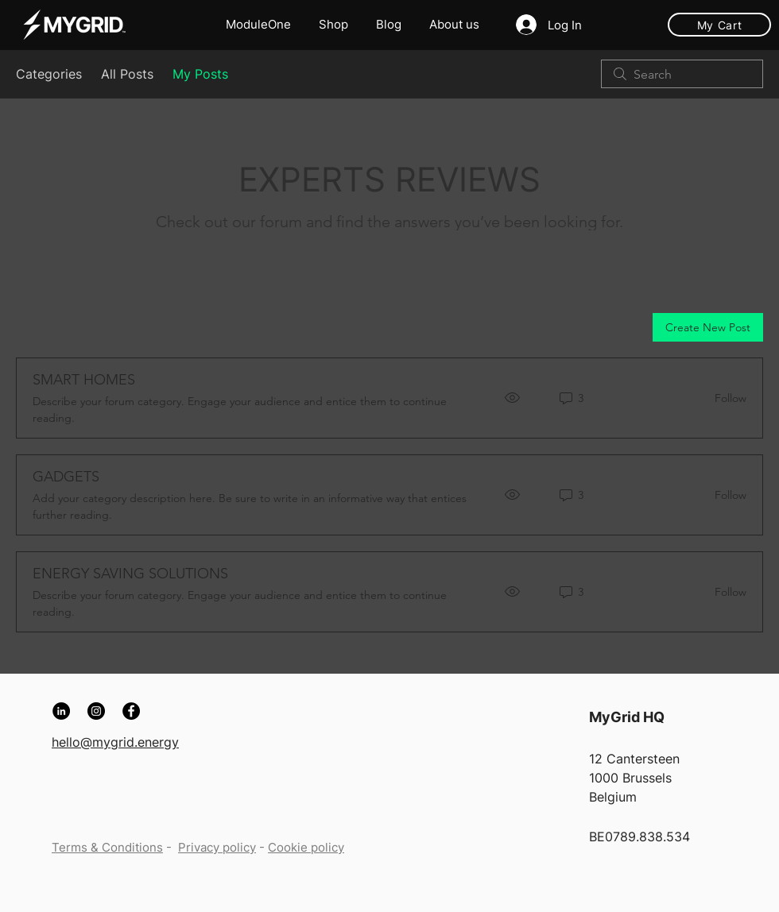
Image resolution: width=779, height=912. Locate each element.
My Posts (200, 74)
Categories (49, 74)
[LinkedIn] (61, 711)
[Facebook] (131, 711)
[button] (455, 25)
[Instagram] (96, 711)
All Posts (127, 74)
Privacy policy (217, 847)
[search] (682, 74)
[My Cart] (719, 25)
